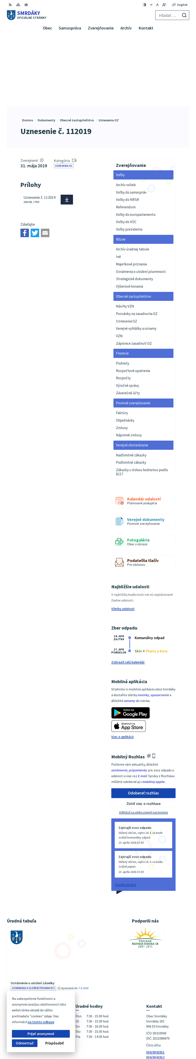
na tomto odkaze (41, 1022)
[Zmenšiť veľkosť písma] (151, 5)
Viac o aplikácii (122, 667)
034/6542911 (155, 982)
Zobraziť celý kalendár (128, 592)
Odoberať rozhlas (143, 723)
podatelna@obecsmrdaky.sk (167, 993)
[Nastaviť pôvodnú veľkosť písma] (157, 5)
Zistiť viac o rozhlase (143, 734)
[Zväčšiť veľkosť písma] (164, 5)
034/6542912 (155, 987)
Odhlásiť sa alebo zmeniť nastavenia (143, 743)
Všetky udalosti (122, 539)
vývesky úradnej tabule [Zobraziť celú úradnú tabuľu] (47, 931)
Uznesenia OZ (63, 96)
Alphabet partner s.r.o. (153, 1036)
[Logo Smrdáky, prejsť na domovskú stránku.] (26, 15)
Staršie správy (125, 815)
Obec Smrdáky (159, 1042)
